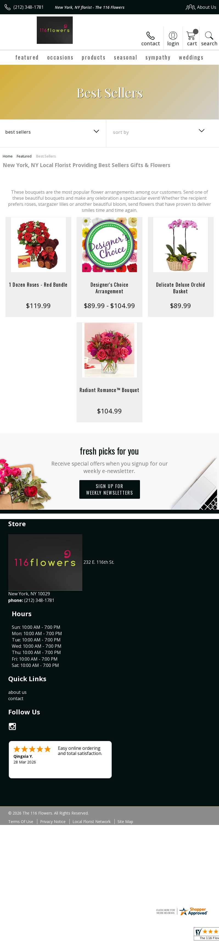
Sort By (121, 132)
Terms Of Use (20, 756)
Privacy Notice (53, 756)
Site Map (125, 756)
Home (8, 156)
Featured (24, 156)
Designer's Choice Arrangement (109, 288)
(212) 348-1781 (28, 7)
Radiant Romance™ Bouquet (110, 389)
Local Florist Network (91, 756)
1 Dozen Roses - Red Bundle (38, 284)
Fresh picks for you (109, 459)
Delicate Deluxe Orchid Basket (180, 288)
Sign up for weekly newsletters (109, 489)
